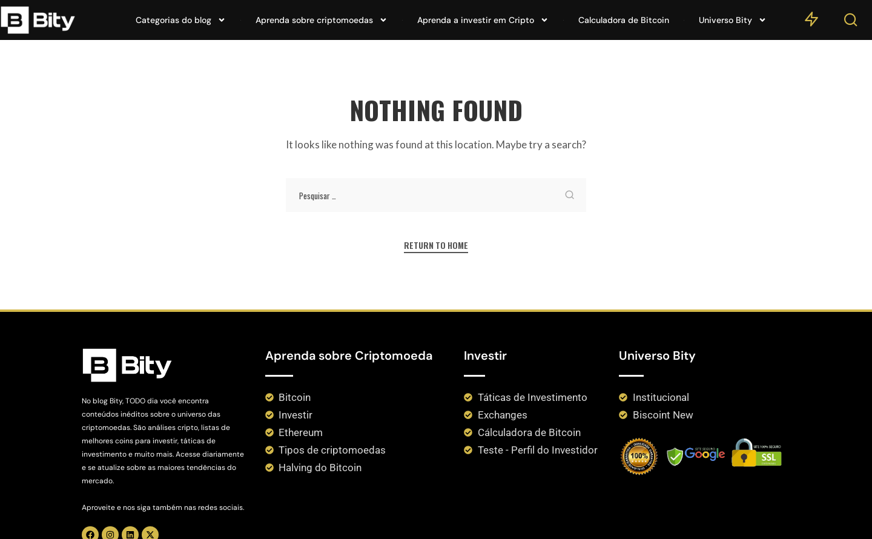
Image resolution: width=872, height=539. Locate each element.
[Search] (851, 22)
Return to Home (436, 245)
